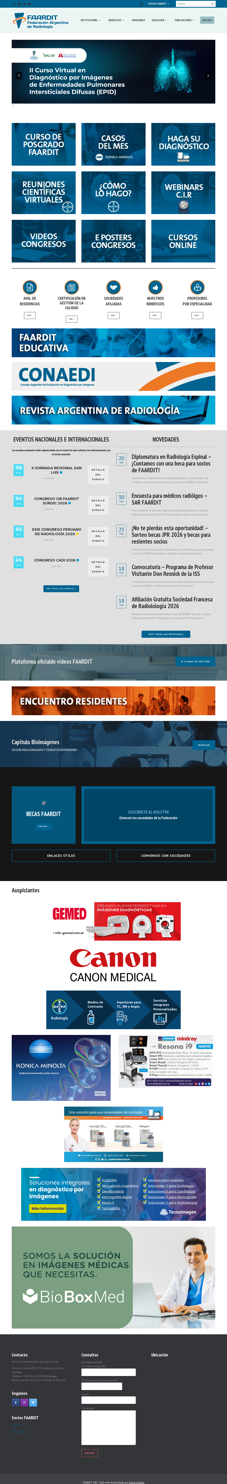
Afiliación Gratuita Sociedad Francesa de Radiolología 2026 (172, 602)
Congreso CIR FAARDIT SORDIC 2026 (56, 501)
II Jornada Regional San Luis (57, 470)
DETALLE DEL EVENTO (98, 474)
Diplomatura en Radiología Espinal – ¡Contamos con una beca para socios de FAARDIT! (171, 463)
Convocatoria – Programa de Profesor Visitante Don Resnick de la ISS (172, 570)
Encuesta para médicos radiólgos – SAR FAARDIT (169, 499)
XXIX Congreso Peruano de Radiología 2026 (56, 531)
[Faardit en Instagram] (24, 1403)
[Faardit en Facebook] (16, 1403)
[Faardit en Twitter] (33, 1403)
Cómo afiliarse (20, 1431)
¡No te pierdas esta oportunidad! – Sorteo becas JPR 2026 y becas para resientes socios (171, 534)
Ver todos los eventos (61, 588)
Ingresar (16, 1425)
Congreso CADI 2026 (54, 560)
